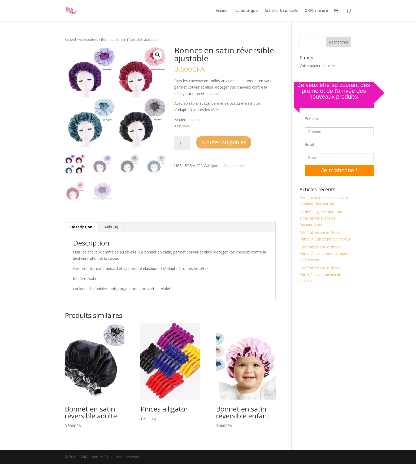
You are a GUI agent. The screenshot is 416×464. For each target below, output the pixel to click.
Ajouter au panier (224, 142)
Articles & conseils (281, 11)
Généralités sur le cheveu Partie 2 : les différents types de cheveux (324, 253)
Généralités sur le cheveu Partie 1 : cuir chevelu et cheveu (321, 274)
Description (81, 226)
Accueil (222, 11)
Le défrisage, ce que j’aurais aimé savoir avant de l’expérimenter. (323, 218)
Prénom (311, 118)
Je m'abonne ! (339, 170)
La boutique (246, 11)
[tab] (81, 226)
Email (309, 144)
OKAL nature (316, 11)
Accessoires (88, 39)
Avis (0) (111, 226)
